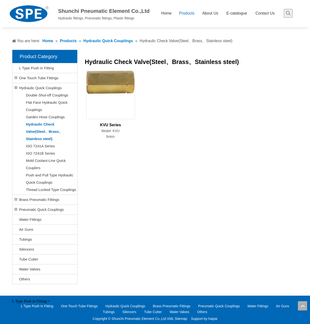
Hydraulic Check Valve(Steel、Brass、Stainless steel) (44, 131)
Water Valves (29, 269)
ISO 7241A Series (40, 146)
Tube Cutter (28, 259)
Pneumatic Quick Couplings (41, 209)
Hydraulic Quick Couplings (40, 88)
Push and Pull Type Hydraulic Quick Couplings (49, 178)
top (302, 305)
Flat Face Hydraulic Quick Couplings (47, 106)
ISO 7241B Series (40, 153)
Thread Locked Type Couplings (51, 190)
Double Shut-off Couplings (47, 95)
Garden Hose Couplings (45, 117)
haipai (212, 319)
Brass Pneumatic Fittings (39, 200)
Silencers (26, 249)
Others (24, 279)
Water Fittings (30, 219)
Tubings (25, 239)
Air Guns (26, 229)
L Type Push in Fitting (36, 68)
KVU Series (110, 125)
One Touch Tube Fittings (38, 78)
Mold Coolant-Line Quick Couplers (46, 164)
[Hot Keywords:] (288, 13)
